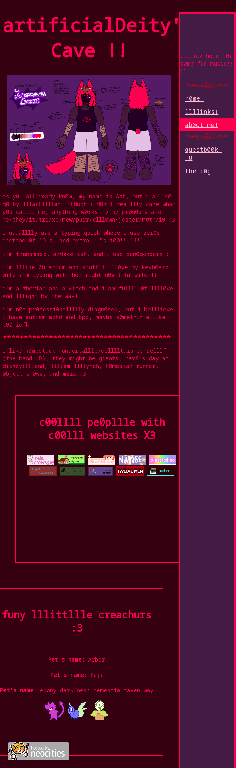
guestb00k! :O (203, 153)
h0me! (194, 98)
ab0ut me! (201, 125)
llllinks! (201, 111)
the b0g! (200, 171)
